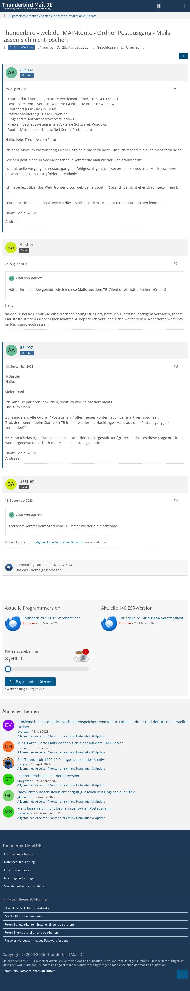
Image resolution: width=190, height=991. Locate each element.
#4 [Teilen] (176, 500)
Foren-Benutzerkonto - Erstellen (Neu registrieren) (39, 924)
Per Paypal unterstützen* (30, 681)
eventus (22, 731)
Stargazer (24, 781)
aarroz (48, 47)
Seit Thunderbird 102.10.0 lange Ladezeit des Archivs (61, 759)
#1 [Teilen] (176, 88)
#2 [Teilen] (176, 263)
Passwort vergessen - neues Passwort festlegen (37, 940)
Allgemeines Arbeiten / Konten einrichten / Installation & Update (61, 736)
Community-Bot (28, 564)
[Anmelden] (171, 6)
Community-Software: (28, 971)
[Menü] (184, 6)
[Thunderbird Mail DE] (27, 6)
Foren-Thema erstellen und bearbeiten (31, 932)
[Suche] (159, 6)
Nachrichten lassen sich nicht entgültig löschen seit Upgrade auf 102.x (76, 792)
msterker (23, 813)
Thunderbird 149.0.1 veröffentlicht (51, 618)
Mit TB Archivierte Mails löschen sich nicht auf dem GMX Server (70, 743)
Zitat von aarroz (29, 278)
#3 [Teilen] (176, 366)
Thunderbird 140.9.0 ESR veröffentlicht (151, 618)
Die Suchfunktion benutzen (23, 916)
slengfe (22, 764)
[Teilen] (183, 56)
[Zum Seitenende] (182, 974)
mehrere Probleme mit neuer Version (48, 775)
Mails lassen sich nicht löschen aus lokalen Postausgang (64, 808)
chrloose (23, 748)
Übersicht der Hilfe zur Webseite (27, 908)
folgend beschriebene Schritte (59, 542)
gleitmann (24, 797)
